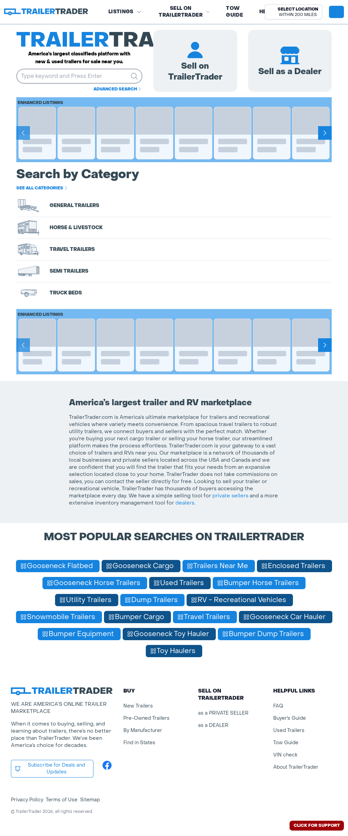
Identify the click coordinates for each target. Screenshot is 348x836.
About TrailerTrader (295, 767)
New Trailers (138, 706)
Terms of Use (61, 800)
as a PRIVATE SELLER (223, 713)
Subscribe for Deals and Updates (49, 768)
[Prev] (23, 133)
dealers (184, 502)
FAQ (278, 706)
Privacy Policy (27, 800)
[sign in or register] (336, 12)
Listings (125, 11)
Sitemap (90, 800)
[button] (293, 11)
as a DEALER (213, 725)
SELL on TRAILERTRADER (184, 11)
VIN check (285, 755)
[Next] (325, 133)
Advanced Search (117, 89)
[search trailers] (134, 76)
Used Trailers (288, 730)
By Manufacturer (142, 730)
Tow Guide (234, 11)
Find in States (139, 742)
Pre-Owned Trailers (146, 718)
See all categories (42, 188)
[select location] (293, 11)
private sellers (230, 495)
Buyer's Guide (289, 718)
